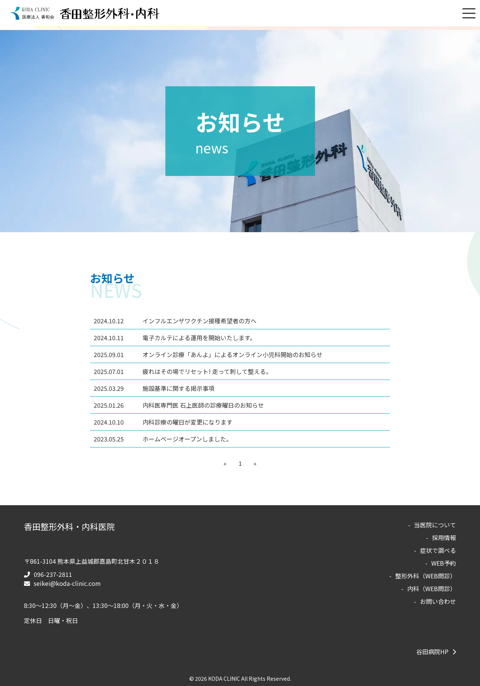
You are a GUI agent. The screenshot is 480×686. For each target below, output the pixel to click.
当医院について (435, 524)
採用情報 (444, 537)
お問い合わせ (438, 601)
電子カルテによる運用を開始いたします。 (175, 337)
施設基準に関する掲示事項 (154, 388)
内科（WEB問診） (431, 588)
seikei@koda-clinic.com (67, 583)
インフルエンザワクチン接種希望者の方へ (175, 320)
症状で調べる (438, 550)
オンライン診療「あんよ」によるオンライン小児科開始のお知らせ (208, 354)
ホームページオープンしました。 (163, 438)
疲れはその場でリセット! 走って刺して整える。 (183, 371)
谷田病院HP (432, 651)
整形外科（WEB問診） (425, 575)
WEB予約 (443, 562)
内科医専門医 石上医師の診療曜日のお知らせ (179, 405)
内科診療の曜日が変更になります (163, 421)
